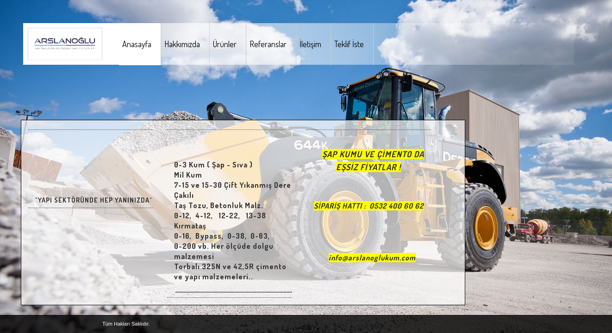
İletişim (310, 44)
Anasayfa (136, 44)
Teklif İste (349, 44)
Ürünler (225, 44)
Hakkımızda (182, 44)
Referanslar (268, 44)
